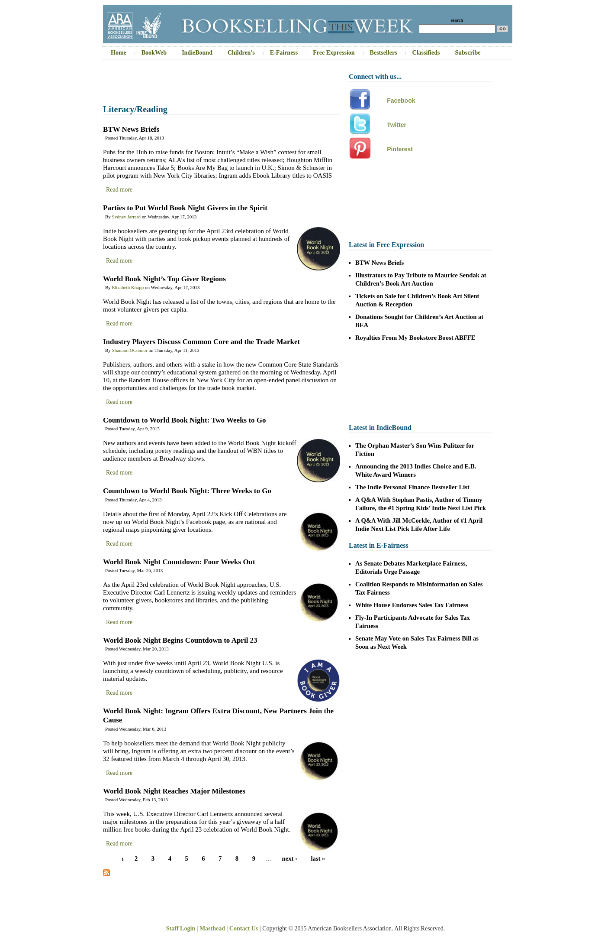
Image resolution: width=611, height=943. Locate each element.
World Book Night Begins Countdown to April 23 (180, 640)
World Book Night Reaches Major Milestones (174, 791)
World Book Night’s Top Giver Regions (164, 279)
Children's (241, 52)
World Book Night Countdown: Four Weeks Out (179, 562)
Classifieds (426, 52)
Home (118, 52)
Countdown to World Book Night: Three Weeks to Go (187, 491)
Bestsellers (383, 52)
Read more (119, 189)
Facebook (401, 100)
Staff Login (180, 928)
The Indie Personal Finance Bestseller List (412, 487)
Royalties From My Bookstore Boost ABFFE (415, 337)
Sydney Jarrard (126, 216)
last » (318, 858)
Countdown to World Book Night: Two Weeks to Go (184, 420)
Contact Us (243, 928)
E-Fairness (284, 52)
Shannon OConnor (130, 350)
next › (289, 858)
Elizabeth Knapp (128, 287)
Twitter (396, 124)
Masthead (212, 928)
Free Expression (333, 52)
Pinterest (400, 149)
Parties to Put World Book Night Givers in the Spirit (185, 208)
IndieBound (197, 52)
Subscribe (467, 52)
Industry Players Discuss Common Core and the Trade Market (201, 342)
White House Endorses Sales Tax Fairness (411, 605)
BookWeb (154, 52)
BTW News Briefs (131, 129)
